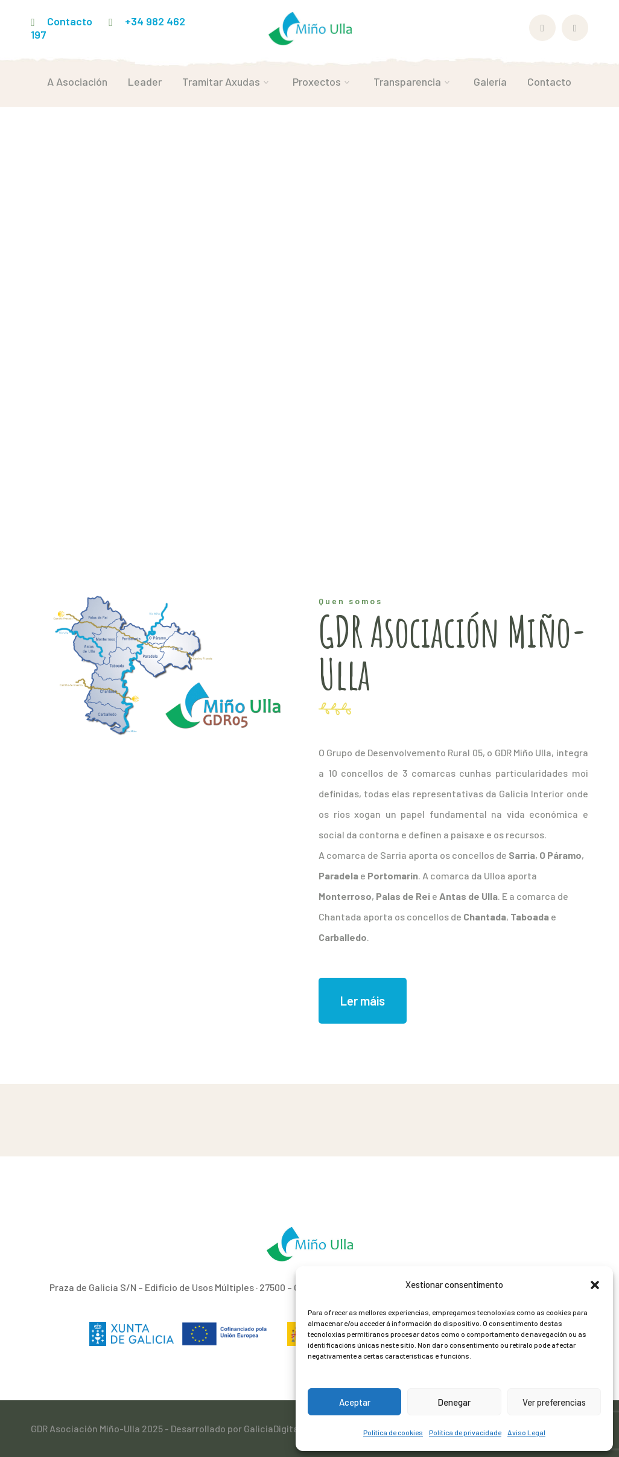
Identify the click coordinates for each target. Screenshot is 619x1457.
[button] (595, 1285)
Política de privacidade (465, 1432)
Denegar (454, 1402)
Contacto (69, 21)
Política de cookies (393, 1432)
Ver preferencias (554, 1402)
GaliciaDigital (272, 1428)
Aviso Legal (526, 1432)
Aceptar (354, 1402)
